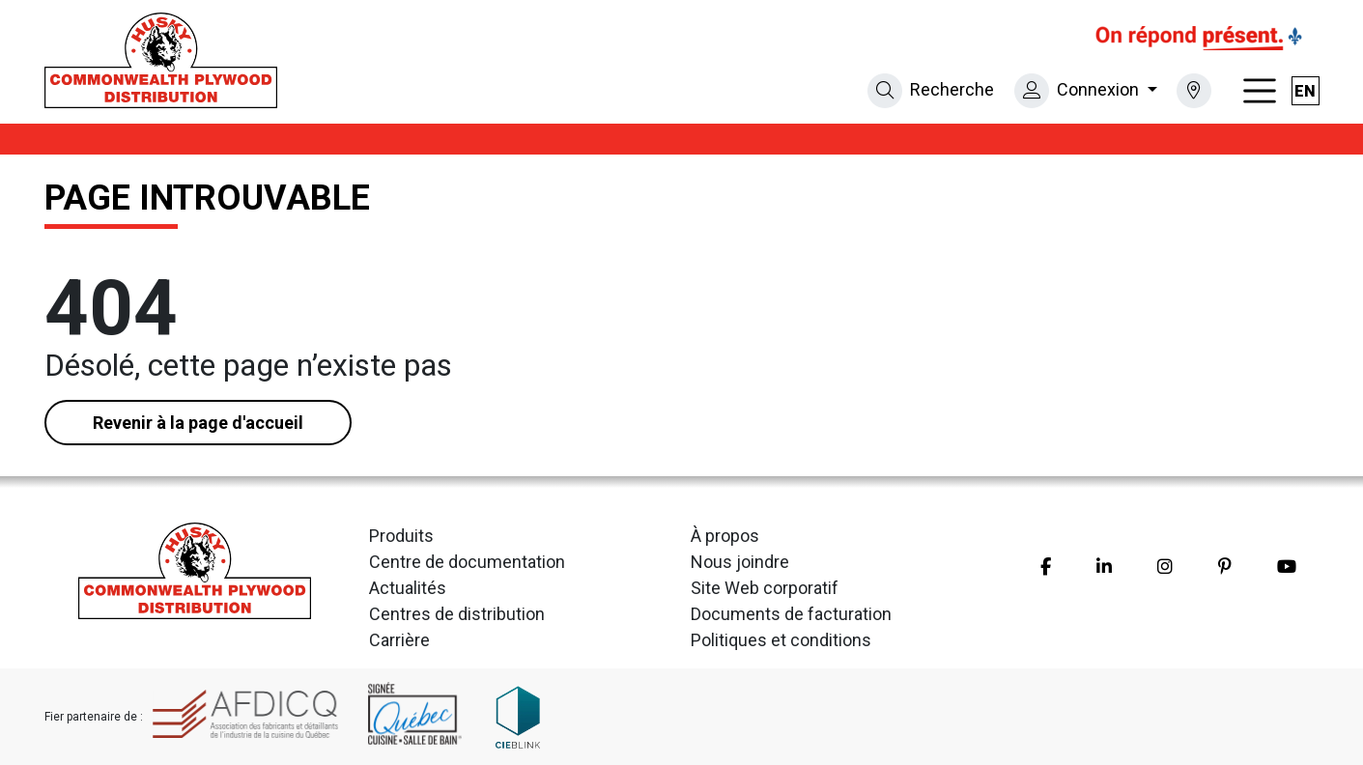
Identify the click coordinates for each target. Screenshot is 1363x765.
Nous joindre (740, 562)
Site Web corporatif (764, 588)
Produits (401, 535)
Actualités (407, 588)
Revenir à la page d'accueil (198, 422)
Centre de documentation (467, 562)
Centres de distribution (457, 614)
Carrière (399, 640)
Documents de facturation (791, 614)
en (1305, 91)
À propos (725, 535)
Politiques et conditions (781, 640)
